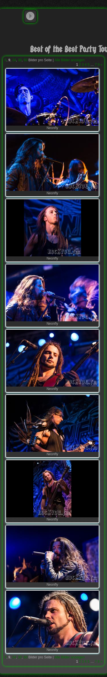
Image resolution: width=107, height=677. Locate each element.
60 (25, 60)
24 (14, 60)
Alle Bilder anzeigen (69, 60)
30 (20, 60)
